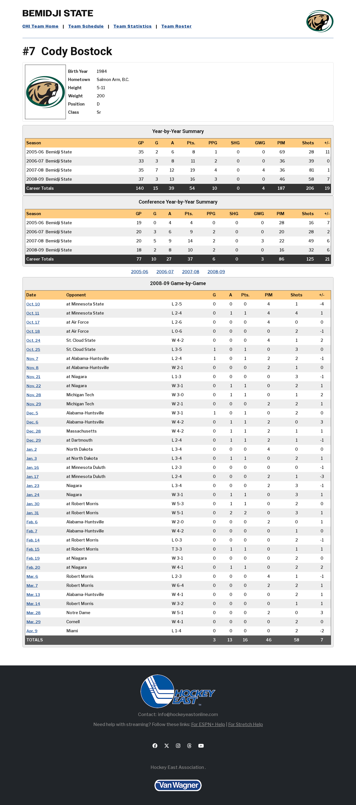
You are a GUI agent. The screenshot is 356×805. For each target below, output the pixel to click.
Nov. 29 (33, 403)
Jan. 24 (33, 494)
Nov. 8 (32, 367)
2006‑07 (164, 271)
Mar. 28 (33, 612)
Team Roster (177, 26)
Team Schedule (86, 26)
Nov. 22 (33, 385)
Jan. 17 (32, 476)
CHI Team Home (40, 26)
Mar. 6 (32, 576)
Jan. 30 (33, 503)
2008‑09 (217, 271)
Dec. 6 (32, 422)
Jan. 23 (32, 485)
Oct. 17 (33, 322)
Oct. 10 (33, 304)
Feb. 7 (32, 531)
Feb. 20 (33, 567)
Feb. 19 (33, 558)
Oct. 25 (33, 349)
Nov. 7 (32, 358)
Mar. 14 (33, 603)
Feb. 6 (32, 521)
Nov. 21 (33, 376)
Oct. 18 (33, 331)
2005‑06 (138, 271)
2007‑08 (191, 271)
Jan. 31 (32, 512)
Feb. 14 (33, 540)
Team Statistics (133, 26)
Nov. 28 (33, 394)
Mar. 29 (33, 621)
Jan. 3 (31, 458)
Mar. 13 (33, 594)
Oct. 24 (33, 340)
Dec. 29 (33, 440)
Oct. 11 (33, 313)
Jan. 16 (32, 467)
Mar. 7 (32, 585)
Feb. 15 (33, 549)
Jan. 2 (31, 449)
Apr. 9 (31, 630)
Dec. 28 (33, 431)
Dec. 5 (32, 413)
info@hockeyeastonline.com (188, 714)
